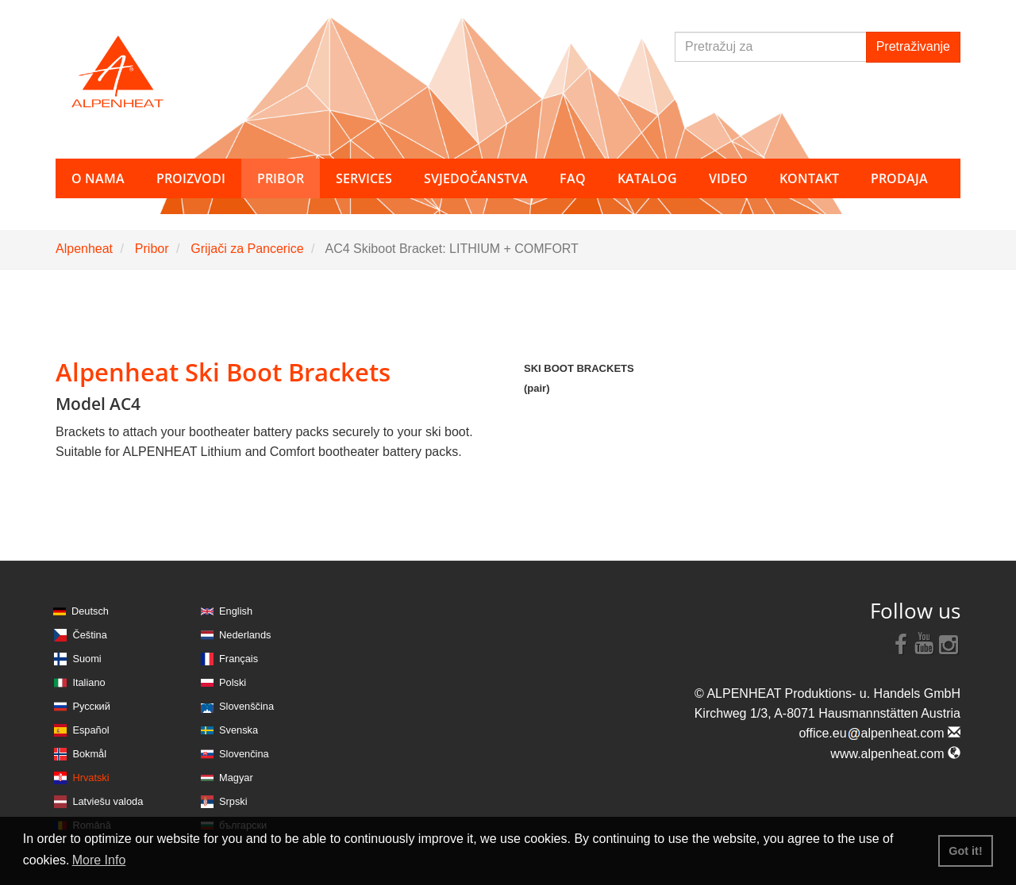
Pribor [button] (280, 178)
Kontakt (809, 178)
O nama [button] (98, 178)
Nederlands (245, 635)
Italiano (88, 682)
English (235, 611)
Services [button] (364, 178)
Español (90, 730)
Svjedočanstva (476, 178)
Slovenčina (244, 754)
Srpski (233, 801)
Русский (91, 706)
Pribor (152, 248)
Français (238, 659)
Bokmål (89, 754)
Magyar (236, 777)
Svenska (238, 730)
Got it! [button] (965, 851)
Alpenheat (84, 248)
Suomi (86, 659)
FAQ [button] (573, 178)
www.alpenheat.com (895, 753)
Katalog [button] (647, 178)
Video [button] (728, 178)
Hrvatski (90, 777)
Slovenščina (246, 706)
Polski (232, 682)
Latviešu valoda (107, 801)
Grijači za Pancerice (246, 248)
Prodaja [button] (899, 178)
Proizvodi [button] (190, 178)
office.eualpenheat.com (879, 733)
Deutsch (90, 611)
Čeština (89, 635)
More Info (99, 860)
